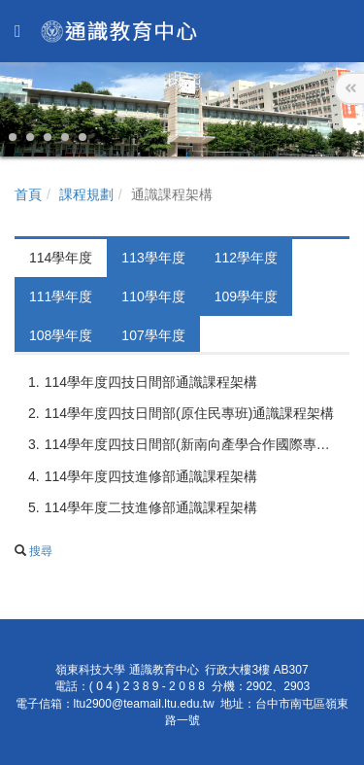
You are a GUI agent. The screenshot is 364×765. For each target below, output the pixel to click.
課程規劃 (86, 194)
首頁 (28, 194)
